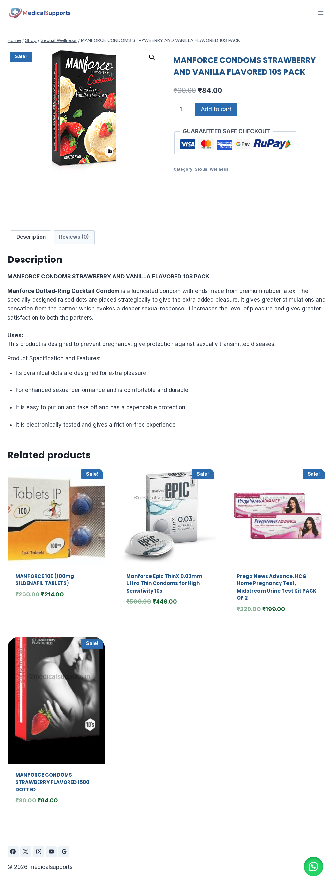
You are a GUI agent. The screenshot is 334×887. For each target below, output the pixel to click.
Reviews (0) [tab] (74, 237)
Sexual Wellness (211, 169)
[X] (25, 851)
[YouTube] (51, 851)
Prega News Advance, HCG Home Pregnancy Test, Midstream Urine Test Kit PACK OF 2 (277, 587)
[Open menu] (320, 13)
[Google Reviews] (63, 851)
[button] (152, 57)
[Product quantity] (184, 109)
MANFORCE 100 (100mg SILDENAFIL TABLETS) (44, 580)
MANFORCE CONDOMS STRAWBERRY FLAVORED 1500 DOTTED (52, 782)
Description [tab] (31, 237)
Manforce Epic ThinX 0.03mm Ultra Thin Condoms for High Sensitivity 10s (164, 583)
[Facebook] (13, 851)
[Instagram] (38, 851)
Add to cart (216, 109)
